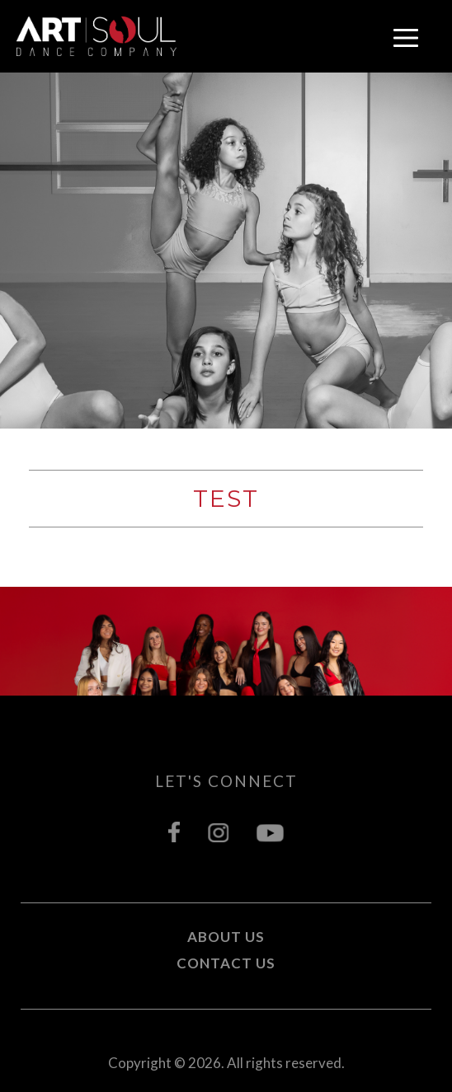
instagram (218, 832)
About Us (226, 936)
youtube (270, 832)
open (405, 38)
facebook (174, 832)
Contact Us (226, 963)
